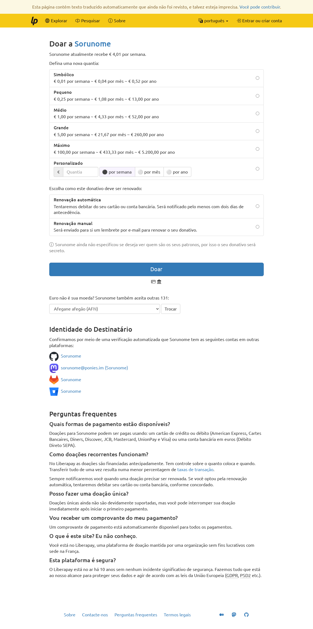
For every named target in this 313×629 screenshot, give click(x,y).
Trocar (171, 308)
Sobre (69, 614)
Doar (156, 269)
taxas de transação (195, 469)
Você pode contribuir (259, 6)
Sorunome (93, 43)
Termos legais (177, 614)
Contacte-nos (95, 614)
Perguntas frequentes (136, 614)
